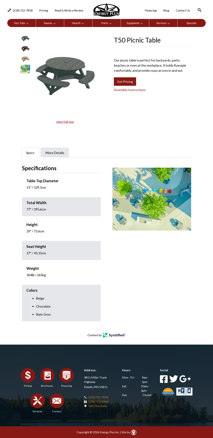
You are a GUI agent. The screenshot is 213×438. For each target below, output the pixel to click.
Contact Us (183, 10)
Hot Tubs (21, 23)
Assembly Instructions (130, 90)
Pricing (43, 10)
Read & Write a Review (69, 10)
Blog (166, 10)
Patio (106, 23)
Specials (191, 23)
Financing (151, 10)
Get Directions (97, 406)
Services (163, 23)
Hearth (78, 23)
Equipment (135, 23)
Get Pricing (125, 82)
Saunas (50, 23)
